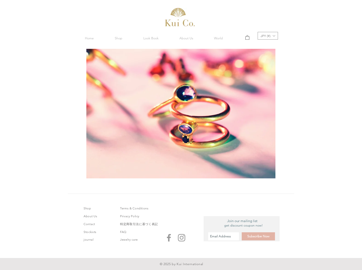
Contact (89, 224)
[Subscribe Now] (258, 236)
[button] (151, 38)
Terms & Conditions (134, 208)
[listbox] (268, 36)
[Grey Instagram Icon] (182, 238)
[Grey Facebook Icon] (169, 238)
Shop (87, 208)
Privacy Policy (129, 216)
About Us (90, 216)
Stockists (90, 232)
